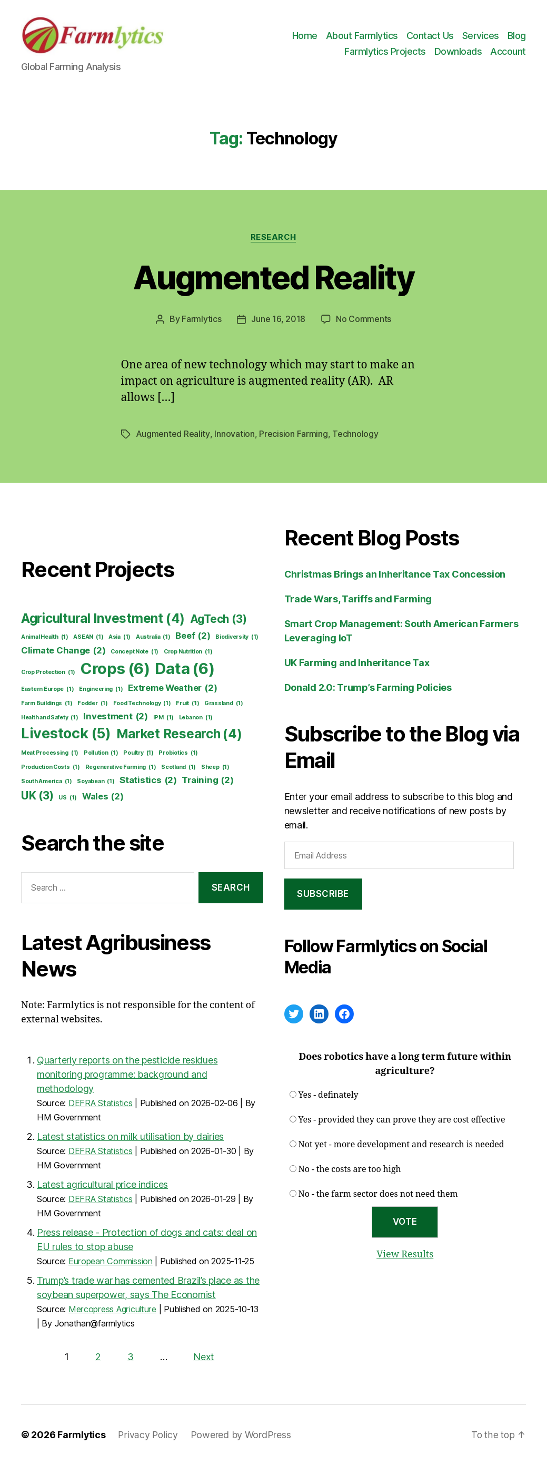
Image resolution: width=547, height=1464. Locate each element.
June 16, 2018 (278, 319)
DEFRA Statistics (100, 1102)
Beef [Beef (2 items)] (192, 635)
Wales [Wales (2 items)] (103, 796)
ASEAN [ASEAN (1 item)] (88, 636)
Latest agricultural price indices (102, 1183)
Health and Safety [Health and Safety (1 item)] (49, 717)
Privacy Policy (148, 1434)
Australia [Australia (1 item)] (153, 636)
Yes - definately (329, 1094)
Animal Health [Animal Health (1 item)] (44, 636)
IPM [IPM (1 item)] (163, 717)
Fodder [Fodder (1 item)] (92, 703)
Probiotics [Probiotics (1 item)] (178, 752)
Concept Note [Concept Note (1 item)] (134, 651)
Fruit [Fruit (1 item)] (187, 703)
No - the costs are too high (350, 1169)
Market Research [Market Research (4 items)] (179, 733)
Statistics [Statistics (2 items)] (148, 779)
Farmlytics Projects (385, 51)
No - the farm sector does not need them (378, 1193)
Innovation (234, 433)
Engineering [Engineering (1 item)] (101, 689)
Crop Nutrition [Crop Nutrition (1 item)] (188, 651)
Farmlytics (201, 319)
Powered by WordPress (242, 1434)
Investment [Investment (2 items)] (115, 716)
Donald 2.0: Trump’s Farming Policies (368, 686)
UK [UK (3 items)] (37, 795)
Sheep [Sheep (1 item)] (215, 767)
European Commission (110, 1260)
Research (273, 237)
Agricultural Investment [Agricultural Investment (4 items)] (103, 618)
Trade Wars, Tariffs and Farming (358, 598)
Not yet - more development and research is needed (401, 1144)
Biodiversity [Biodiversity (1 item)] (236, 636)
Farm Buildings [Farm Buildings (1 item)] (46, 703)
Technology (354, 433)
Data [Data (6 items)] (184, 668)
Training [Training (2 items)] (207, 779)
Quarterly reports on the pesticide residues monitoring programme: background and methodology (127, 1074)
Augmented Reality (273, 277)
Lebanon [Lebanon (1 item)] (196, 717)
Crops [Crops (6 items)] (115, 668)
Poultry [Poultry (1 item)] (138, 752)
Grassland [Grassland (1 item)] (223, 703)
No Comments (363, 319)
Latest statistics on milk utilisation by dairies (130, 1135)
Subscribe (323, 893)
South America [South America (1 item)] (46, 781)
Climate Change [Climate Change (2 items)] (63, 650)
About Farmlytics (362, 35)
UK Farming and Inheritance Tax (357, 662)
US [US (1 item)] (67, 797)
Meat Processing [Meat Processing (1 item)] (49, 752)
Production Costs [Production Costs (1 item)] (50, 767)
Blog (517, 35)
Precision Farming (292, 433)
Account (508, 51)
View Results (404, 1254)
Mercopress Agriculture (112, 1308)
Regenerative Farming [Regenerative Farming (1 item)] (120, 767)
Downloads (458, 51)
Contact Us (430, 35)
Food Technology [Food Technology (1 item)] (142, 703)
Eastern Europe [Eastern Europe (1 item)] (47, 689)
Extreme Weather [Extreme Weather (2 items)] (172, 687)
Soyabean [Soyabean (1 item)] (95, 781)
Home (304, 35)
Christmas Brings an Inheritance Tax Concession (395, 573)
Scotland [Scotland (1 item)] (178, 767)
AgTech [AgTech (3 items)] (218, 618)
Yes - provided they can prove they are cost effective (402, 1119)
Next (203, 1356)
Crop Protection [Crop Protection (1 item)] (48, 672)
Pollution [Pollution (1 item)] (101, 752)
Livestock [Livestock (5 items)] (66, 733)
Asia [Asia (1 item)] (119, 636)
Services (480, 35)
